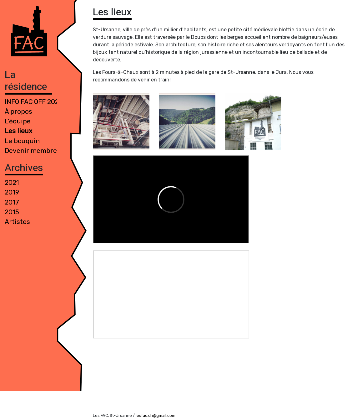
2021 (12, 182)
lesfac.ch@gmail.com (155, 415)
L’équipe (18, 121)
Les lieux (18, 131)
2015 (12, 212)
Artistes (17, 222)
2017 (12, 202)
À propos (18, 111)
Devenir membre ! (32, 150)
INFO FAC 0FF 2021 (33, 102)
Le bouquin (22, 141)
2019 (12, 192)
